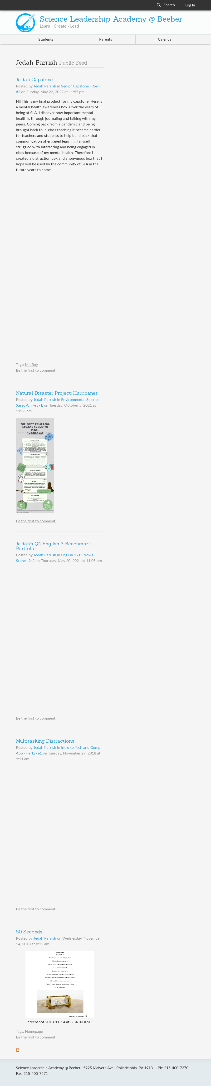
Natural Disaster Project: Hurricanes (57, 393)
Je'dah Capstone (34, 80)
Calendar (165, 39)
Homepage (34, 1031)
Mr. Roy (31, 365)
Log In (190, 5)
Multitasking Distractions (45, 741)
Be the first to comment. (36, 370)
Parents (105, 39)
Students (45, 39)
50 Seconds (29, 932)
